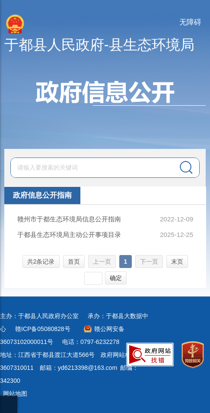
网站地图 (15, 393)
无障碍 (190, 22)
